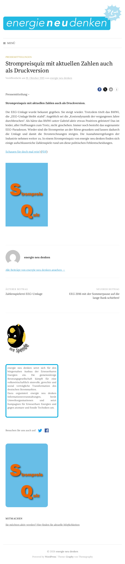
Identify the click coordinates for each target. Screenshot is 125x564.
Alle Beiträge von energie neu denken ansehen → (35, 269)
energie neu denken (67, 551)
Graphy (70, 556)
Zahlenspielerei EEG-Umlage (24, 294)
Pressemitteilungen (19, 57)
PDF (44, 151)
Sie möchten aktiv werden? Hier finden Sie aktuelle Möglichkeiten (43, 524)
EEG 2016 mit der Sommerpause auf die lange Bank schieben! (94, 296)
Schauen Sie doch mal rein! (23, 151)
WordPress (50, 556)
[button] (99, 89)
